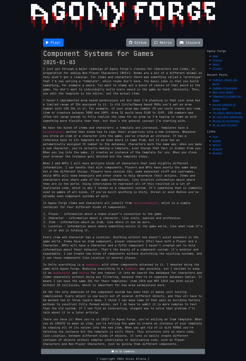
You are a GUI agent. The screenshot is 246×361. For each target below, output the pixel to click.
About (216, 64)
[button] (53, 42)
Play (215, 136)
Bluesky (217, 153)
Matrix (217, 144)
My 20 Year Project (225, 125)
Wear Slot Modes (223, 92)
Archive (217, 60)
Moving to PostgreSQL (226, 121)
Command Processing (225, 88)
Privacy (217, 68)
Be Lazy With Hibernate (228, 116)
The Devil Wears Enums (227, 112)
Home (215, 56)
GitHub (217, 140)
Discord (217, 149)
